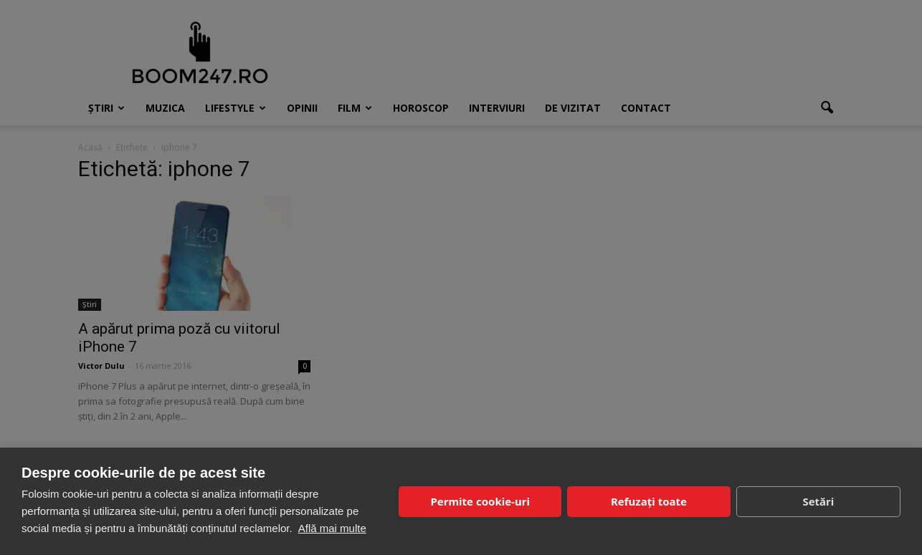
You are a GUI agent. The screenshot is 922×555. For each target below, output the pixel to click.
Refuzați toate (649, 501)
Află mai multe (332, 528)
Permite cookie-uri (479, 501)
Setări (818, 501)
